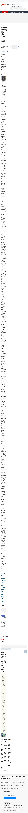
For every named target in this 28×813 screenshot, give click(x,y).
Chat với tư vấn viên (10, 798)
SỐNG (10, 14)
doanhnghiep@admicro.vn (10, 795)
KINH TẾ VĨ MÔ (12, 12)
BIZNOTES (13, 4)
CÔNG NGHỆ (4, 14)
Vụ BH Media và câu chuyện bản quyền (18, 9)
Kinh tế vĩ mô (15, 776)
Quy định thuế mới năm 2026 (16, 6)
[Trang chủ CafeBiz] (1, 12)
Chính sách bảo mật (4, 790)
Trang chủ (3, 776)
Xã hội (11, 47)
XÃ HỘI (5, 12)
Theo (4, 610)
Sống (8, 778)
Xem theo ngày (3, 632)
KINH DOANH (21, 12)
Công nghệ (3, 778)
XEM (2, 639)
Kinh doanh (22, 776)
